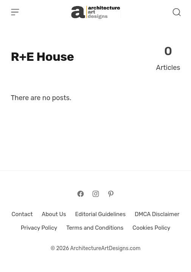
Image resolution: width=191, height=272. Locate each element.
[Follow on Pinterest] (111, 194)
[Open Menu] (15, 12)
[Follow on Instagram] (95, 194)
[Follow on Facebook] (80, 194)
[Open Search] (176, 12)
